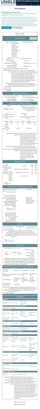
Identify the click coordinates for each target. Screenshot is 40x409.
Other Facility (16, 328)
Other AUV (6, 308)
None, (20, 228)
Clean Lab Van (16, 365)
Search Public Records (22, 4)
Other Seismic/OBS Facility (32, 339)
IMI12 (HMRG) (25, 355)
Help (32, 4)
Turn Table (24, 374)
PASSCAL (6, 346)
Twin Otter (15, 302)
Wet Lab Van (15, 369)
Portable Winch (16, 374)
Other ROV (15, 333)
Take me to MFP (6, 27)
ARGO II (6, 355)
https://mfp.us (34, 17)
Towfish (23, 360)
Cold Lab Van (24, 365)
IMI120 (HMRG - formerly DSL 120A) (33, 355)
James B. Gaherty (15, 57)
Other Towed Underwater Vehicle (15, 360)
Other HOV (32, 323)
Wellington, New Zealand (8, 228)
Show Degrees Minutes (24, 176)
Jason (5, 333)
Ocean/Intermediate (20, 34)
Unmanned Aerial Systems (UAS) (23, 303)
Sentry (14, 308)
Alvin (5, 323)
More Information (18, 27)
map (28, 169)
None (30, 66)
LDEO (30, 58)
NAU (12, 59)
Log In (37, 4)
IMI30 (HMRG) (7, 360)
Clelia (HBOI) (16, 323)
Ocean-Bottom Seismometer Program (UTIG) (24, 339)
